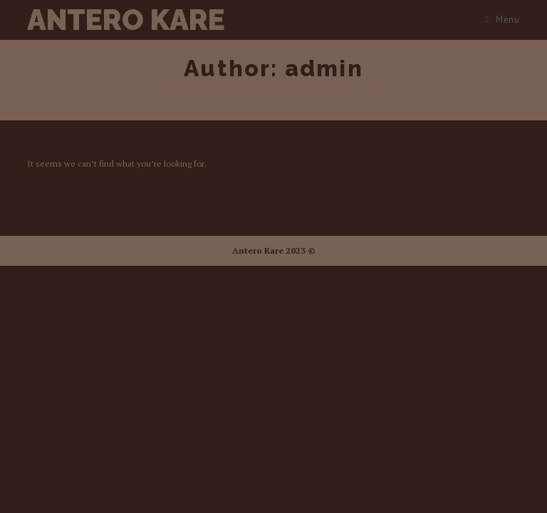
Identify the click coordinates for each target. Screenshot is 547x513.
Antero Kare (126, 19)
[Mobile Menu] (502, 19)
